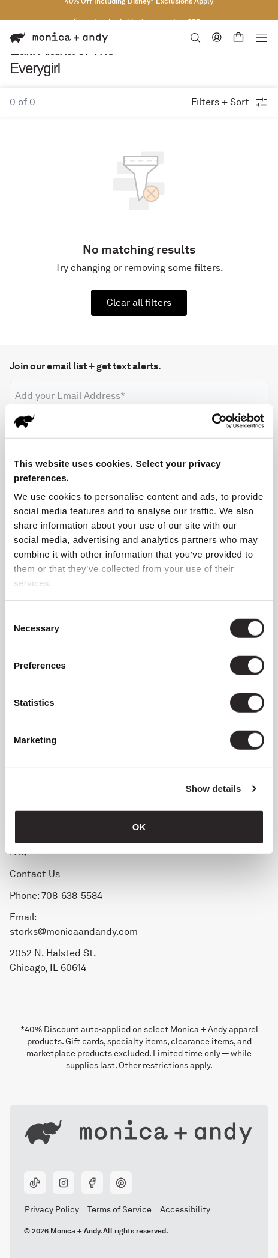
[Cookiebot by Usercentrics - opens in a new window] (211, 421)
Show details (213, 788)
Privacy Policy (51, 1209)
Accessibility (184, 1209)
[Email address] (139, 395)
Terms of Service (119, 1209)
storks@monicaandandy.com (74, 931)
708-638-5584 (71, 895)
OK (139, 826)
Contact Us (35, 873)
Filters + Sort (229, 102)
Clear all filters (139, 302)
